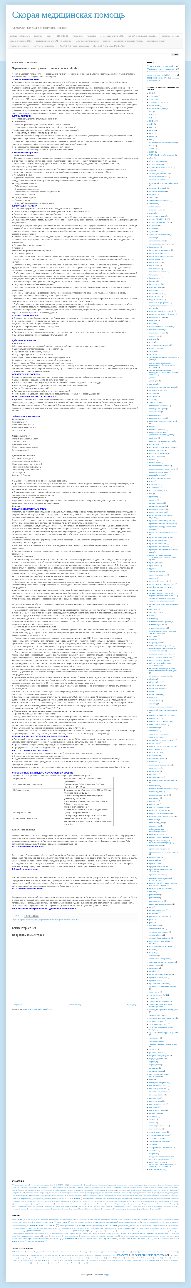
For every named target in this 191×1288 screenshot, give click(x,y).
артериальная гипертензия (159, 235)
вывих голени (83, 1219)
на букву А (65, 1258)
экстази (152, 1123)
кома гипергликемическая (159, 466)
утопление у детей (156, 1052)
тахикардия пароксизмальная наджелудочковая (160, 1005)
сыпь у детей (154, 992)
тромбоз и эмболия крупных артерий (163, 1033)
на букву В (83, 1258)
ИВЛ (151, 115)
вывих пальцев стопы (156, 1219)
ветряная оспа (154, 297)
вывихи (38, 1222)
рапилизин (165, 1260)
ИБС (151, 112)
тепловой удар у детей (157, 1015)
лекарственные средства (150, 1254)
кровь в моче (154, 566)
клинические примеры (158, 453)
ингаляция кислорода (157, 409)
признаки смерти (155, 863)
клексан (63, 1255)
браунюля (153, 281)
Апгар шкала (154, 99)
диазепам (15, 1255)
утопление (153, 1049)
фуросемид (53, 1263)
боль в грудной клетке (157, 253)
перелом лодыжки (173, 1226)
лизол (171, 1193)
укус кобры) (44, 1238)
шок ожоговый (155, 1098)
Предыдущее (132, 1005)
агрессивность (154, 170)
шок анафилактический (158, 1086)
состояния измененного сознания (162, 962)
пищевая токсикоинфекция (159, 813)
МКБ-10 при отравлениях (87, 41)
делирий (152, 351)
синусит (152, 952)
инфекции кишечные (157, 430)
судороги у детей (155, 980)
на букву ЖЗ (111, 1258)
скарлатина (153, 956)
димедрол (79, 1190)
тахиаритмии (154, 998)
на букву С (17, 1260)
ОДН (151, 124)
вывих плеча (169, 1219)
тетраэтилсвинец (164, 1204)
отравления (77, 36)
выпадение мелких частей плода (161, 314)
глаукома (152, 339)
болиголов (167, 1187)
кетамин (55, 1255)
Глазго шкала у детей (157, 109)
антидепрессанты (46, 1187)
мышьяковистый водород (151, 1195)
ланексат (90, 1255)
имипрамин (15, 1193)
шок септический (156, 1101)
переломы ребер (67, 1231)
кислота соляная (79, 1193)
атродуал (135, 1252)
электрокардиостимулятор (159, 1135)
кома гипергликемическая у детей (162, 469)
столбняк (152, 971)
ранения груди (86, 1233)
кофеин (149, 1193)
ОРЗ (151, 139)
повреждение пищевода (162, 1231)
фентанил (34, 1263)
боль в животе (154, 259)
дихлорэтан (112, 1190)
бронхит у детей (155, 284)
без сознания (154, 247)
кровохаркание (155, 562)
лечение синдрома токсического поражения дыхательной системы (162, 594)
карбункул (153, 438)
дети (49, 36)
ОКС (151, 127)
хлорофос (129, 1206)
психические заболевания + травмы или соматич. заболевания (163, 884)
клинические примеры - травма (128, 41)
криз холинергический (158, 512)
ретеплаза (15, 1263)
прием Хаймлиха (155, 860)
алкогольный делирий (157, 188)
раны (95, 1233)
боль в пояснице (155, 262)
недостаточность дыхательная (161, 657)
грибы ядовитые (60, 1190)
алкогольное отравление (107, 1185)
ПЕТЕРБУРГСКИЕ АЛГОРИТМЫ (109, 46)
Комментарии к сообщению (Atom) (38, 1009)
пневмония (153, 820)
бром (13, 1190)
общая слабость (155, 682)
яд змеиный (155, 1209)
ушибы (156, 1238)
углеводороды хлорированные (65, 1206)
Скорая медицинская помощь (68, 15)
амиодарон (153, 204)
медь (41, 1195)
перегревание (154, 786)
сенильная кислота (147, 1201)
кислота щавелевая (105, 1193)
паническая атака (156, 752)
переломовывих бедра (19, 1231)
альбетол (57, 1252)
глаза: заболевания (156, 330)
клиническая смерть (157, 450)
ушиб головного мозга (67, 920)
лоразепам (31, 1258)
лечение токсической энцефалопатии (163, 604)
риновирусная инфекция (158, 916)
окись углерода (38, 1198)
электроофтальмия (156, 1138)
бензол (159, 1187)
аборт (151, 158)
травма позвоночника (109, 1236)
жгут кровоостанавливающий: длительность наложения (117, 1222)
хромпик (148, 1206)
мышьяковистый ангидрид (132, 1195)
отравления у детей (93, 1198)
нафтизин (174, 1195)
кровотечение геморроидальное (161, 520)
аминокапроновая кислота (159, 201)
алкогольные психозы (157, 180)
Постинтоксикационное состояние (162, 143)
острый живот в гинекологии (160, 721)
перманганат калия (163, 1198)
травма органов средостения (90, 1236)
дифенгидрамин (100, 1190)
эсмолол (75, 1263)
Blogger (106, 1274)
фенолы (81, 1206)
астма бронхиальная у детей (160, 244)
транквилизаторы (24, 1206)
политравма (175, 1231)
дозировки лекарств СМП (112, 36)
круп (151, 569)
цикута (174, 1206)
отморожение (154, 749)
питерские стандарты (19, 46)
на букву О (157, 1258)
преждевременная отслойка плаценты (163, 852)
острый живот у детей (157, 725)
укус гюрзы (23, 1238)
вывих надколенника (124, 1219)
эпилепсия (153, 1151)
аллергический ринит (157, 191)
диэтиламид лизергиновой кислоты (130, 1190)
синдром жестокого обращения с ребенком (113, 1233)
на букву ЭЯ (57, 1260)
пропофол (128, 1260)
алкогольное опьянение (158, 177)
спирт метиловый (78, 1204)
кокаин (141, 1193)
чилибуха (32, 1209)
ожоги (151, 698)
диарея (152, 378)
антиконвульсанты (109, 1252)
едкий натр (157, 1190)
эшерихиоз (153, 1154)
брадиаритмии (154, 278)
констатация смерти (156, 41)
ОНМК (152, 130)
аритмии (152, 232)
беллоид (133, 1187)
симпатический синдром (158, 932)
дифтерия (153, 384)
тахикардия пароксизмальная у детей (163, 1010)
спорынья (102, 1204)
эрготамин (90, 1209)
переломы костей (34, 1231)
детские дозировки (170, 36)
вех (26, 1190)
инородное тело (155, 415)
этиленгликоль (108, 1209)
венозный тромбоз (156, 293)
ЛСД (59, 1185)
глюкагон (174, 1252)
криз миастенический (157, 509)
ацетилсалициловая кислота (94, 1187)
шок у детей (154, 1107)
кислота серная (66, 1193)
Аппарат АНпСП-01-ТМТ (159, 102)
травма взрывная (56, 1236)
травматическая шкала (167, 1236)
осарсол (61, 1198)
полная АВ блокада (156, 834)
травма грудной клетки (71, 1236)
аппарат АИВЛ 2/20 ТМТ (159, 219)
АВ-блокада (154, 96)
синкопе (152, 949)
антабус (23, 1187)
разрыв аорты (154, 895)
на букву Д (101, 1258)
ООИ (151, 133)
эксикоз (152, 1120)
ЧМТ (77, 920)
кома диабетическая (157, 475)
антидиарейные (96, 1252)
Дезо (13, 1219)
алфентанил (48, 1252)
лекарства (91, 36)
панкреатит (153, 756)
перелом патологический (94, 1228)
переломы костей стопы (51, 1231)
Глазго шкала (154, 105)
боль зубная (153, 275)
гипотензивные (163, 1252)
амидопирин (121, 1185)
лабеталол (82, 1255)
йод (23, 1193)
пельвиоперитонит (156, 777)
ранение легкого (44, 1233)
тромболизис (154, 1038)
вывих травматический (26, 1222)
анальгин (170, 1185)
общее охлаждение (156, 685)
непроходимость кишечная (159, 676)
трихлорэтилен (37, 1206)
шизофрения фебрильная (159, 1082)
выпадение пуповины (157, 317)
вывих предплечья (42, 1219)
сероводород (175, 1201)
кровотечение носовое (157, 543)
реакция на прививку (157, 910)
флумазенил (43, 1263)
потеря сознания (155, 846)
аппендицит (153, 228)
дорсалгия (153, 396)
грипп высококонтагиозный (160, 345)
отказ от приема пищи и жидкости (162, 746)
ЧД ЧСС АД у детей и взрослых (161, 155)
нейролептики (25, 1198)
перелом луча (31, 1228)
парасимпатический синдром (160, 765)
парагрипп (153, 762)
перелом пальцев (79, 1228)
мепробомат (60, 1195)
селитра (136, 1201)
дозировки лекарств (157, 78)
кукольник (163, 1193)
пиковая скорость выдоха (159, 807)
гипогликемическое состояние (161, 327)
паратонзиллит (155, 768)
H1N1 (151, 93)
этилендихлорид (120, 1209)
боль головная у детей (157, 272)
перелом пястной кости (159, 1228)
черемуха (23, 1209)
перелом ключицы (159, 1226)
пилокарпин (175, 1198)
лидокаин (174, 1255)
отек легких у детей (156, 737)
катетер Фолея (154, 444)
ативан (128, 1252)
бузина (20, 1190)
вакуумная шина (155, 287)
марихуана (34, 1195)
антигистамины (33, 1187)
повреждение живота (124, 1231)
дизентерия (153, 381)
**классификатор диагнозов (160, 69)
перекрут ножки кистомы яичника (162, 789)
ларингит (152, 578)
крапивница (153, 497)
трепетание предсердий (158, 1024)
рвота (151, 907)
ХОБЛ (151, 152)
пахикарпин (153, 774)
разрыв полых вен (156, 901)
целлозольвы (158, 1206)
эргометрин (74, 1209)
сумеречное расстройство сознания (162, 987)
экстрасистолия (155, 1129)
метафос (77, 1195)
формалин (89, 1206)
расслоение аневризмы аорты (160, 904)
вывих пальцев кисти (140, 1219)
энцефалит (153, 1144)
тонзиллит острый (156, 1021)
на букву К (120, 1258)
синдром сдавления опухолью (160, 946)
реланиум (174, 1260)
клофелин (126, 1193)
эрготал (82, 1209)
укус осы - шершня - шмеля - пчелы (163, 1044)
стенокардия (154, 968)
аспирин (152, 238)
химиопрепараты (65, 1263)
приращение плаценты (158, 866)
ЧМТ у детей (30, 1219)
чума (151, 1079)
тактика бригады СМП (158, 995)
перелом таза (173, 1228)
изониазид (173, 1190)
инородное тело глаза (157, 418)
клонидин (116, 1193)
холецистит (153, 1068)
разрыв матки (154, 898)
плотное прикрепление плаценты (162, 816)
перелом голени (146, 1226)
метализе (39, 1258)
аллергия (152, 194)
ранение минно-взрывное (60, 1233)
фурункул (153, 1062)
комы (151, 481)
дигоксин (70, 1190)
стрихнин (110, 1204)
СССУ (151, 146)
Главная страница (74, 1005)
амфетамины (160, 1185)
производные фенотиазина (78, 1201)
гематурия (153, 320)
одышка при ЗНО (156, 695)
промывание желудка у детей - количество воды (161, 879)
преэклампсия (154, 857)
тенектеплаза (25, 1263)
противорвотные (139, 1260)
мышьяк (101, 1195)
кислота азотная (54, 1193)
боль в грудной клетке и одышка (161, 256)
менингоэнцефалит (156, 625)
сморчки (57, 1204)
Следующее (17, 1005)
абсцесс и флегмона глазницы (160, 167)
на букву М (139, 1258)
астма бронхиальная (157, 241)
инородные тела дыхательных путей (163, 421)
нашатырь (15, 1198)
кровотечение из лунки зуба (160, 537)
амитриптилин (155, 207)
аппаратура (153, 225)
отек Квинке (154, 728)
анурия (152, 213)
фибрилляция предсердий (159, 1055)
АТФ (13, 1252)
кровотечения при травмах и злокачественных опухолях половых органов (163, 557)
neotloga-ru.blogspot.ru (20, 36)
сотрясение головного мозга (49, 920)
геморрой (153, 324)
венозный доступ (156, 290)
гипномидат (152, 1252)
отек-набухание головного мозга (161, 740)
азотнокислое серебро (76, 1185)
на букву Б (74, 1258)
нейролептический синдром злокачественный (160, 664)
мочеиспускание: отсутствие (160, 645)
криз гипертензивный (157, 506)
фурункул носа (155, 1065)
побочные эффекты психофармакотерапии (158, 830)
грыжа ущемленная (156, 348)
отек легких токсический (159, 734)
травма (46, 1236)
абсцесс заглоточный (157, 164)
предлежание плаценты (158, 849)
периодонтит (154, 798)
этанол (98, 1209)
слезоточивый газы (46, 1204)
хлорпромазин (138, 1206)
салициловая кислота (125, 1201)
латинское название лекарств (105, 1255)
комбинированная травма (159, 478)
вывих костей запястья (109, 1219)
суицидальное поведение (159, 983)
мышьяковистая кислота (113, 1195)
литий (177, 1193)
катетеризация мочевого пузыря (161, 447)
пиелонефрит (154, 804)
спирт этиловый (91, 1204)
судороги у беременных (158, 977)
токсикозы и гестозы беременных (162, 1018)
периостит (153, 801)
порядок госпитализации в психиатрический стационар (160, 841)
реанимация (154, 913)
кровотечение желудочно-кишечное (163, 532)
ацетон (108, 1187)
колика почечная (155, 456)
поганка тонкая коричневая (35, 1201)
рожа (151, 922)
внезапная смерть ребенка (159, 303)
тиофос (14, 1206)
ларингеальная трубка (157, 575)
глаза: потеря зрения (157, 333)
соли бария (66, 1204)
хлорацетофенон (118, 1206)
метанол (69, 1195)
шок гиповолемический (158, 1092)
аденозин (30, 1252)
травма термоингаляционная (130, 1236)
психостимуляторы (95, 1201)
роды (151, 919)
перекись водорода (149, 1198)
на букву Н (148, 1258)
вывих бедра (54, 1219)
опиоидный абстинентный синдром (163, 710)
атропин (80, 1187)
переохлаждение (155, 792)
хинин (102, 1206)
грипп (151, 342)
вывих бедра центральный (68, 1219)
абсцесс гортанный (156, 161)
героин (38, 1190)
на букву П (166, 1258)
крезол (156, 1193)
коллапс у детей (155, 463)
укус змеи (33, 1238)
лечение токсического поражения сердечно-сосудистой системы (162, 600)
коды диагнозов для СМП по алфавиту (53, 41)
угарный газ (48, 1206)
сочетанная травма (161, 1233)
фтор (96, 1206)
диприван (23, 1255)
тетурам (174, 1204)
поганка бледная (19, 1201)
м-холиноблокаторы (21, 1195)
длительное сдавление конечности (162, 387)
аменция (152, 197)
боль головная (154, 269)
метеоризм (153, 636)
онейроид (153, 704)
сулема (126, 1204)
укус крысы (54, 1238)
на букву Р (175, 1258)
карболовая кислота (32, 1193)
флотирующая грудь (167, 1238)
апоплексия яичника (157, 216)
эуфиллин (131, 1209)
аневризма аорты (155, 210)
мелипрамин (50, 1195)
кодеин (134, 1193)
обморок (152, 679)
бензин (140, 1187)
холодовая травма (156, 1071)
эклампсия (153, 1116)
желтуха (152, 399)
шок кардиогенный (156, 1095)
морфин (85, 1195)
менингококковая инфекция (160, 622)
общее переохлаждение (158, 688)
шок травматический (157, 1104)
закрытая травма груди (149, 1222)
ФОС (65, 1185)
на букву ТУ (27, 1260)
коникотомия (154, 487)
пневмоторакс (154, 826)
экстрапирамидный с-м (158, 1126)
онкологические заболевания (160, 707)
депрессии (153, 354)
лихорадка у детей (156, 612)
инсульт (152, 426)
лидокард (15, 1258)
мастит (152, 615)
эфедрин (139, 1209)
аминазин (130, 1185)
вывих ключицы (95, 1219)
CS (54, 1185)
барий (126, 1187)
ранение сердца (75, 1233)
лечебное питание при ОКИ (160, 587)
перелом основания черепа (29, 920)
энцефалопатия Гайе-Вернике (160, 1147)
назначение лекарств (80, 1260)
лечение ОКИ (154, 590)
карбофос (44, 1193)
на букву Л (129, 1258)
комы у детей (154, 484)
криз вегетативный (156, 503)
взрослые (38, 36)
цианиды (167, 1206)
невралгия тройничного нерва (160, 654)
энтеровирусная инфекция (159, 1141)
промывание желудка (157, 875)
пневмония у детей (156, 823)
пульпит (152, 892)
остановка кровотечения (93, 1226)
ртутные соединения (109, 1201)
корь (151, 494)
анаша (177, 1185)
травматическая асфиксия (149, 1236)
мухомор (93, 1195)
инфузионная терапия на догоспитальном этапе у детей (161, 434)
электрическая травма (157, 1132)
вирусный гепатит (156, 300)
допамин (152, 393)
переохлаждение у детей (158, 795)
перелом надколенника (45, 1228)
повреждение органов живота (143, 1231)
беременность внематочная (159, 250)
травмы (106, 41)
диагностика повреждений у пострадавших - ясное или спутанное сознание (163, 372)
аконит (88, 1185)
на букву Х (47, 1260)
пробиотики (92, 1260)
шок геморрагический (157, 1089)
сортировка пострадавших (159, 959)
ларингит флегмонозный (158, 581)
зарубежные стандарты (44, 46)
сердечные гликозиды (162, 1201)
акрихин (94, 1185)
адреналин (39, 1252)
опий (54, 1198)
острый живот (154, 718)
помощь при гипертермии (159, 837)
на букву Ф (37, 1260)
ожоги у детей (154, 701)
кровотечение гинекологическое (161, 524)
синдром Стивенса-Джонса (159, 938)
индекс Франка (155, 412)
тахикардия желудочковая (159, 1001)
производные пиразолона (60, 1201)
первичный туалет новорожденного (163, 780)
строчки (118, 1204)
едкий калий (147, 1190)
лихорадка (153, 609)
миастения (153, 639)
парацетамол (154, 771)
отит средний (154, 743)
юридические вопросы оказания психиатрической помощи (161, 1158)
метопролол (48, 1258)
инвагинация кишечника (158, 406)
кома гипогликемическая (158, 472)
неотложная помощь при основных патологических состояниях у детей (163, 669)
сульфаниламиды (136, 1204)
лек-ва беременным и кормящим (142, 36)
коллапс (152, 460)
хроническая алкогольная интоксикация (159, 1075)
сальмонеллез (154, 926)
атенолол (120, 1252)
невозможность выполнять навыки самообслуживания (162, 650)
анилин (16, 1187)
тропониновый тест (156, 1041)
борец (175, 1187)
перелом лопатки (19, 1228)
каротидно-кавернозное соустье (161, 441)
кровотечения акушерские (159, 547)
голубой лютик (47, 1190)
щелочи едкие (154, 1113)
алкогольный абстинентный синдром (163, 183)
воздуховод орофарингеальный (161, 311)
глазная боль (154, 336)
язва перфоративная (157, 1169)
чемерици (15, 1209)
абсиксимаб (21, 1252)
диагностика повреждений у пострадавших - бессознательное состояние (162, 365)
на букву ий (67, 1260)
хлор (108, 1206)
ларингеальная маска (157, 572)
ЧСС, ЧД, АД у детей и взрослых (74, 46)
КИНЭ (151, 118)
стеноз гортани (155, 965)
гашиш (31, 1190)
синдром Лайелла (156, 935)
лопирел (22, 1258)
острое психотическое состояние (162, 715)
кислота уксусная (91, 1193)
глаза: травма (62, 1222)
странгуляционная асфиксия (160, 974)
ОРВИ (151, 136)
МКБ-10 (169, 74)
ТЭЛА (151, 149)
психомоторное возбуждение (160, 888)
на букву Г (92, 1258)
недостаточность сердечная (159, 660)
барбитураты (116, 1187)
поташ (48, 1201)
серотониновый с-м (156, 929)
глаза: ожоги (48, 1222)
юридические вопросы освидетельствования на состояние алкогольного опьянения (162, 1164)
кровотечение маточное (158, 540)
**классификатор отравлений (156, 72)
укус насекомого (68, 1238)
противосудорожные (153, 1260)
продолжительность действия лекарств (111, 1260)
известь (165, 1190)
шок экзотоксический (157, 1110)
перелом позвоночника (125, 1228)
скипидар (35, 1204)
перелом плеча (109, 1228)
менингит (153, 619)
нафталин (165, 1195)
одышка (152, 691)
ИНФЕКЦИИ (62, 36)
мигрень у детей (155, 642)
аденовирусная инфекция (159, 174)
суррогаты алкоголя (150, 1204)
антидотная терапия (60, 1187)
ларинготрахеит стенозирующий (161, 584)
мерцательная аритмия (158, 628)
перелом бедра (134, 1226)
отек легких (153, 731)
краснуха (152, 500)
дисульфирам (88, 1190)
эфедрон (146, 1209)
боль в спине (154, 266)
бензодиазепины (150, 1187)
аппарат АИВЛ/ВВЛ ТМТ (159, 222)
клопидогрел (73, 1255)
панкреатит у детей (156, 759)
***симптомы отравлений (160, 66)
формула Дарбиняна (157, 1058)
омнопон (48, 1198)
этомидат (83, 1263)
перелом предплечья (143, 1228)
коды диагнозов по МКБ (21, 41)
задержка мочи (155, 402)
